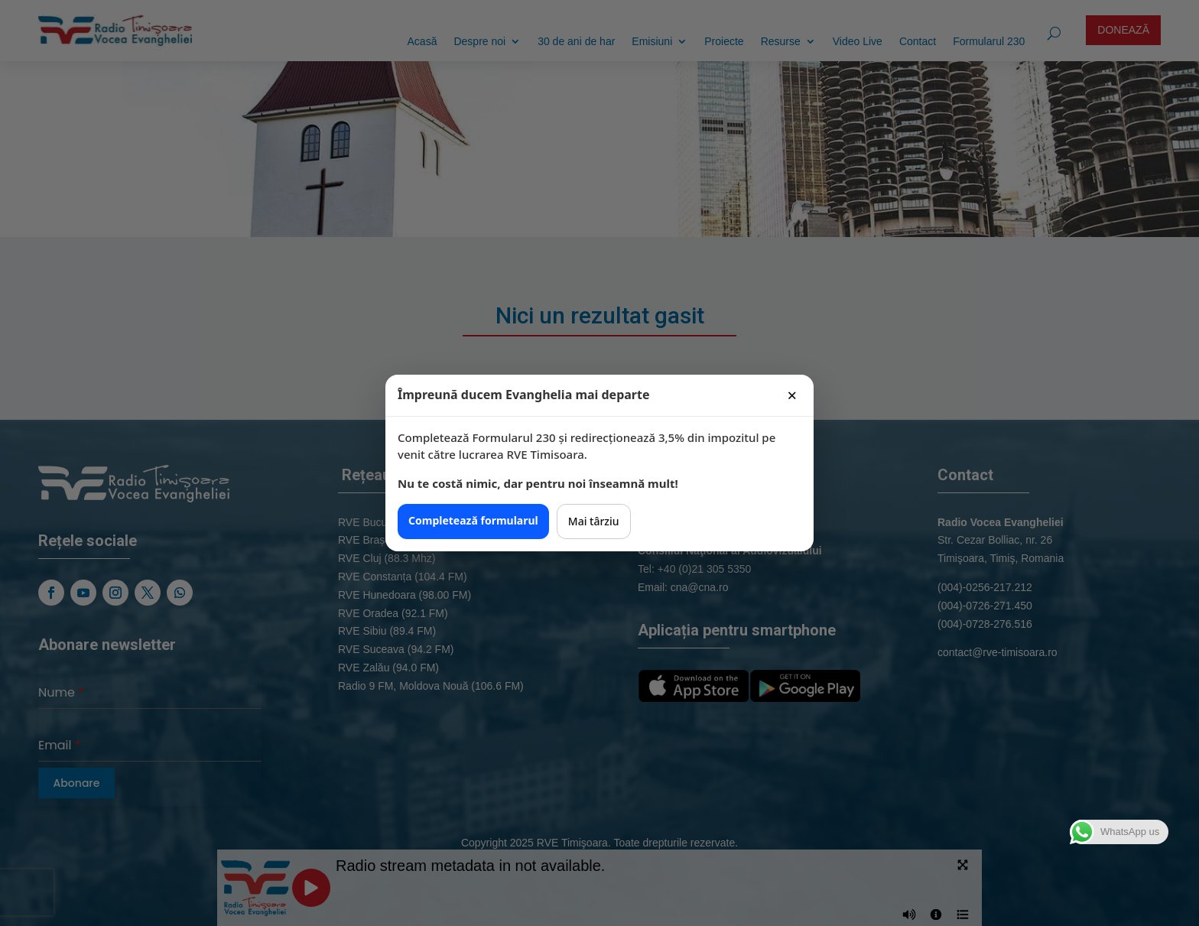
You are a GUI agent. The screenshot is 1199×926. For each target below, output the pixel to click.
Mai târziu (593, 521)
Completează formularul (473, 520)
